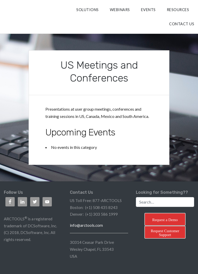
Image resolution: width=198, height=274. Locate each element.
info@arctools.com (86, 225)
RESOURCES (178, 9)
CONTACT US (181, 24)
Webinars (120, 9)
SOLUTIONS (87, 9)
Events (148, 9)
